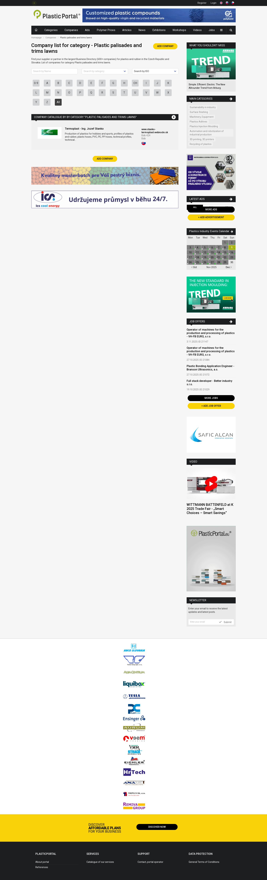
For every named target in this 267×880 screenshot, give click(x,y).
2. (232, 242)
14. (219, 252)
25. (197, 262)
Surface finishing (199, 112)
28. (219, 262)
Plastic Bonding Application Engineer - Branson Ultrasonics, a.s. (210, 367)
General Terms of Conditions (204, 862)
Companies (71, 30)
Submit (225, 622)
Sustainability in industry (203, 107)
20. (212, 257)
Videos (197, 30)
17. (190, 257)
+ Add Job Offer (211, 405)
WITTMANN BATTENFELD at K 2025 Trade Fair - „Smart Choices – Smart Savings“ (210, 509)
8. (225, 247)
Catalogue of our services (100, 862)
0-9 (36, 83)
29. (225, 262)
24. (190, 262)
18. (197, 257)
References (41, 867)
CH (135, 83)
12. (205, 252)
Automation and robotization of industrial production (207, 133)
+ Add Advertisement (211, 217)
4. (198, 247)
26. (205, 262)
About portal (42, 862)
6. (212, 247)
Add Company (165, 46)
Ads (87, 30)
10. (190, 252)
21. (219, 257)
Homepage (36, 37)
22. (225, 257)
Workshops (179, 30)
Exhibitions (159, 30)
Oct (194, 267)
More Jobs (211, 398)
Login (213, 3)
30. (232, 262)
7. (219, 247)
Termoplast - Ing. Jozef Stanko (84, 128)
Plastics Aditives (198, 121)
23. (232, 257)
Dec (229, 267)
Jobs (212, 30)
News (141, 30)
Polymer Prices (106, 30)
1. (225, 242)
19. (205, 257)
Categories (51, 30)
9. (232, 247)
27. (212, 262)
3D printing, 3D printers (202, 139)
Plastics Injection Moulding (204, 126)
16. (232, 252)
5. (205, 247)
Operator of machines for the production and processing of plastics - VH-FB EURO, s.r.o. (211, 333)
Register (202, 3)
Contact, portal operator (150, 862)
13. (212, 252)
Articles (126, 30)
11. (197, 252)
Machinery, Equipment (202, 116)
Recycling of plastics (200, 144)
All (58, 102)
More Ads (211, 209)
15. (225, 252)
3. (190, 247)
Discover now (157, 827)
